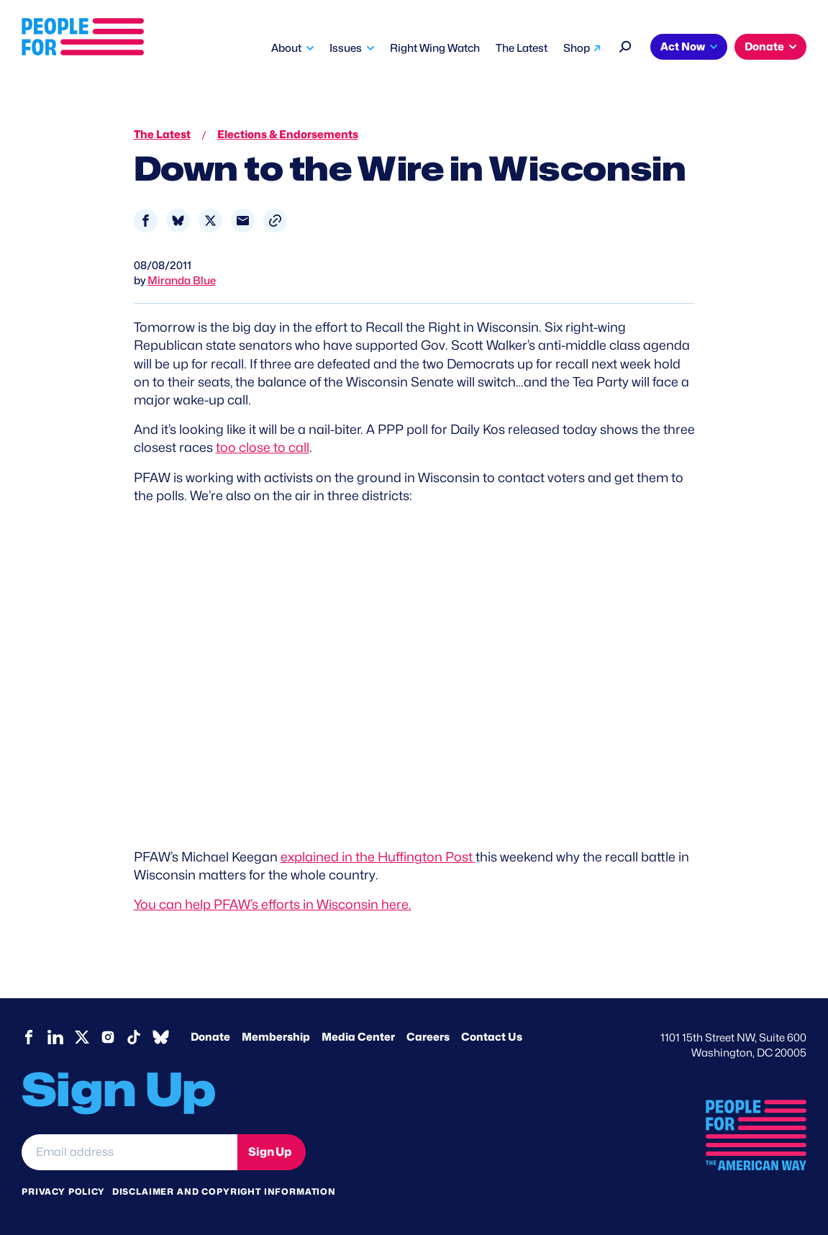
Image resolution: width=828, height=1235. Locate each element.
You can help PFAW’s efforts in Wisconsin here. (272, 904)
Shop (576, 48)
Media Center (358, 1037)
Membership (276, 1037)
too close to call (262, 447)
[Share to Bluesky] (178, 220)
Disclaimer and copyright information (224, 1191)
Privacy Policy (63, 1191)
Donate (764, 46)
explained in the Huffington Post (378, 856)
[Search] (625, 45)
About (286, 48)
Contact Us (491, 1037)
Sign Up (269, 1152)
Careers (428, 1037)
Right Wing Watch (435, 48)
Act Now (682, 46)
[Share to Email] (243, 220)
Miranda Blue (181, 280)
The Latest (521, 48)
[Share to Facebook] (146, 220)
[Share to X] (210, 220)
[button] (275, 220)
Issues (345, 48)
